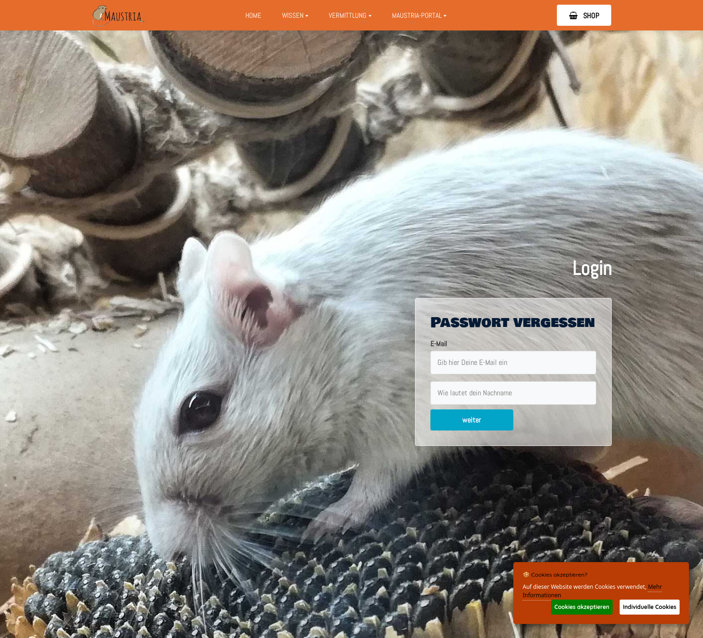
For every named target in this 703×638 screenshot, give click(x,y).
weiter (471, 420)
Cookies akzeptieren (582, 606)
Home (253, 15)
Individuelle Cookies (649, 606)
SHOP (584, 16)
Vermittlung (353, 18)
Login (592, 268)
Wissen (295, 18)
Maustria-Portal (422, 18)
